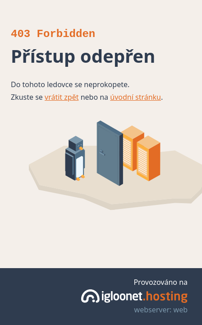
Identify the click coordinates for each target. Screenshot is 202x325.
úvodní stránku (135, 97)
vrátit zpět (61, 97)
